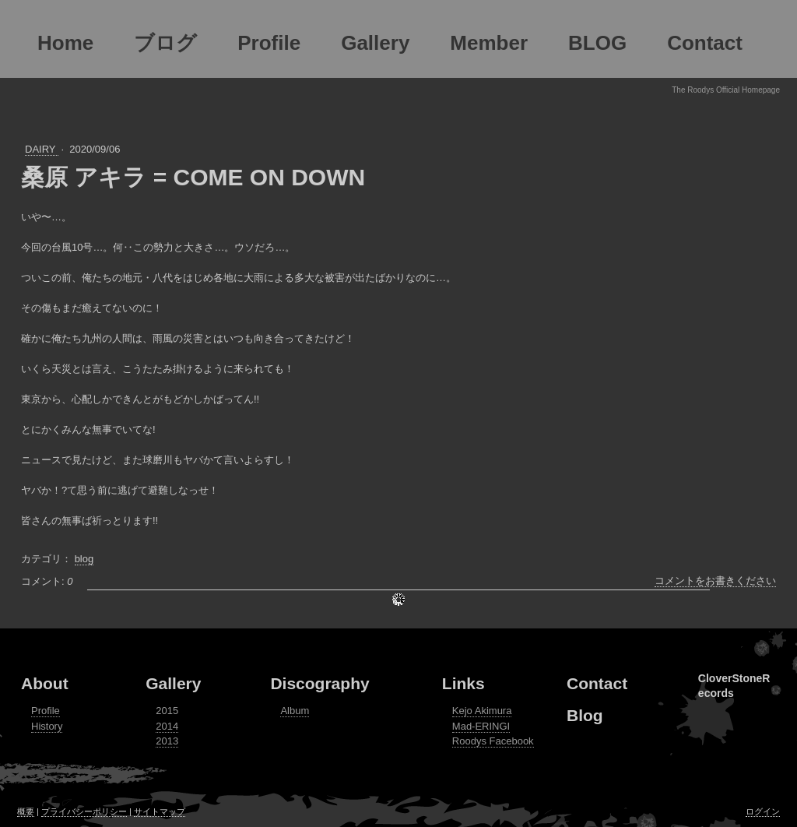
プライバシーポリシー (84, 811)
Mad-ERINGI (481, 726)
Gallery (173, 683)
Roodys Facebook (493, 741)
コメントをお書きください (715, 580)
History (46, 726)
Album (294, 710)
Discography (319, 683)
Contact (597, 683)
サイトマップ (159, 811)
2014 (167, 726)
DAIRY (41, 149)
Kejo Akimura (482, 710)
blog (84, 559)
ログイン (763, 811)
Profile (45, 710)
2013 (167, 741)
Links (463, 683)
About (44, 683)
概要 (25, 811)
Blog (585, 715)
